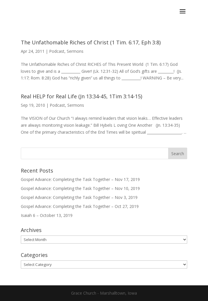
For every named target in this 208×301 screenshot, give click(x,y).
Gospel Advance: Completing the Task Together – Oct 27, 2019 (80, 206)
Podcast (56, 51)
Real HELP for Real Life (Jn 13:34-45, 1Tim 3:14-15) (81, 96)
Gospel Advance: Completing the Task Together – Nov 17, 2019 (80, 179)
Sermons (75, 51)
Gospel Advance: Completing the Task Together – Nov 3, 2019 (79, 197)
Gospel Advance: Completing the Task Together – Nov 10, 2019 (80, 188)
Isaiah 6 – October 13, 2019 (47, 215)
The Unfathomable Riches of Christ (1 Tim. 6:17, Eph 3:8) (91, 42)
